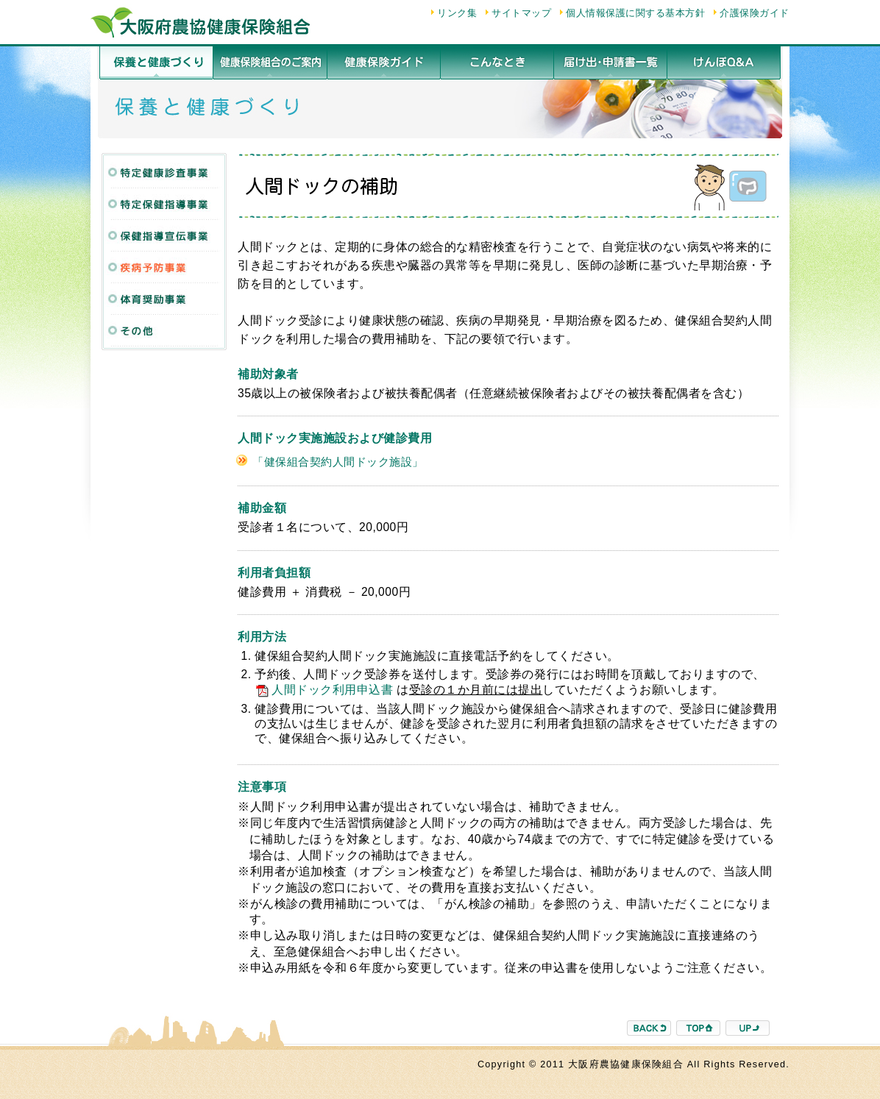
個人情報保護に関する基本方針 (635, 12)
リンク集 (457, 12)
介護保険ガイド (754, 12)
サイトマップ (521, 12)
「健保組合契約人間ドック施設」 (338, 462)
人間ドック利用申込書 (324, 689)
